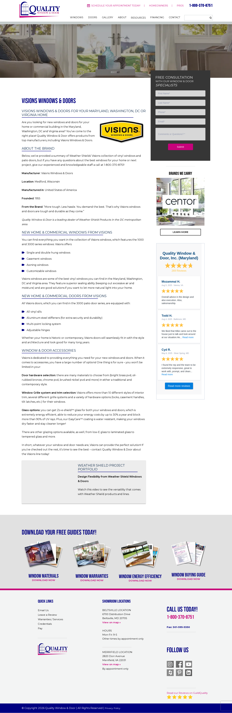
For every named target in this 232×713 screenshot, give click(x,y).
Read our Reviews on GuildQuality (187, 692)
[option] (180, 202)
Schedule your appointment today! (115, 5)
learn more (180, 232)
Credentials (45, 623)
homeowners (158, 5)
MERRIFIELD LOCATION (117, 652)
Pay (40, 628)
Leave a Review (47, 614)
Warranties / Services (50, 619)
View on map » (111, 622)
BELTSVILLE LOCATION (116, 610)
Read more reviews (179, 386)
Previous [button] (151, 214)
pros (180, 5)
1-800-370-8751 (201, 5)
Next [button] (209, 214)
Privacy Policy (113, 708)
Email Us (43, 610)
